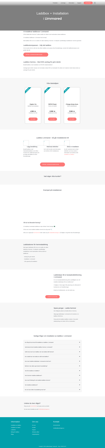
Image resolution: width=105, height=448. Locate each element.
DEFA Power (52, 104)
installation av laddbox (69, 154)
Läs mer (33, 119)
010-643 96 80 (36, 232)
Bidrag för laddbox (15, 432)
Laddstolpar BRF (52, 296)
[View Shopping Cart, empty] (95, 2)
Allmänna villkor (35, 432)
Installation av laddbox (16, 425)
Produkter (55, 2)
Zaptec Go (33, 104)
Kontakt (34, 427)
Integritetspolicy (35, 434)
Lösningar (63, 2)
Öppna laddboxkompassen (36, 54)
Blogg (12, 434)
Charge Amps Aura (72, 104)
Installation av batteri (15, 427)
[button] (88, 3)
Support (79, 2)
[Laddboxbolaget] (14, 2)
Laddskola (13, 429)
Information (71, 2)
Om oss (34, 425)
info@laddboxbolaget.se (55, 232)
